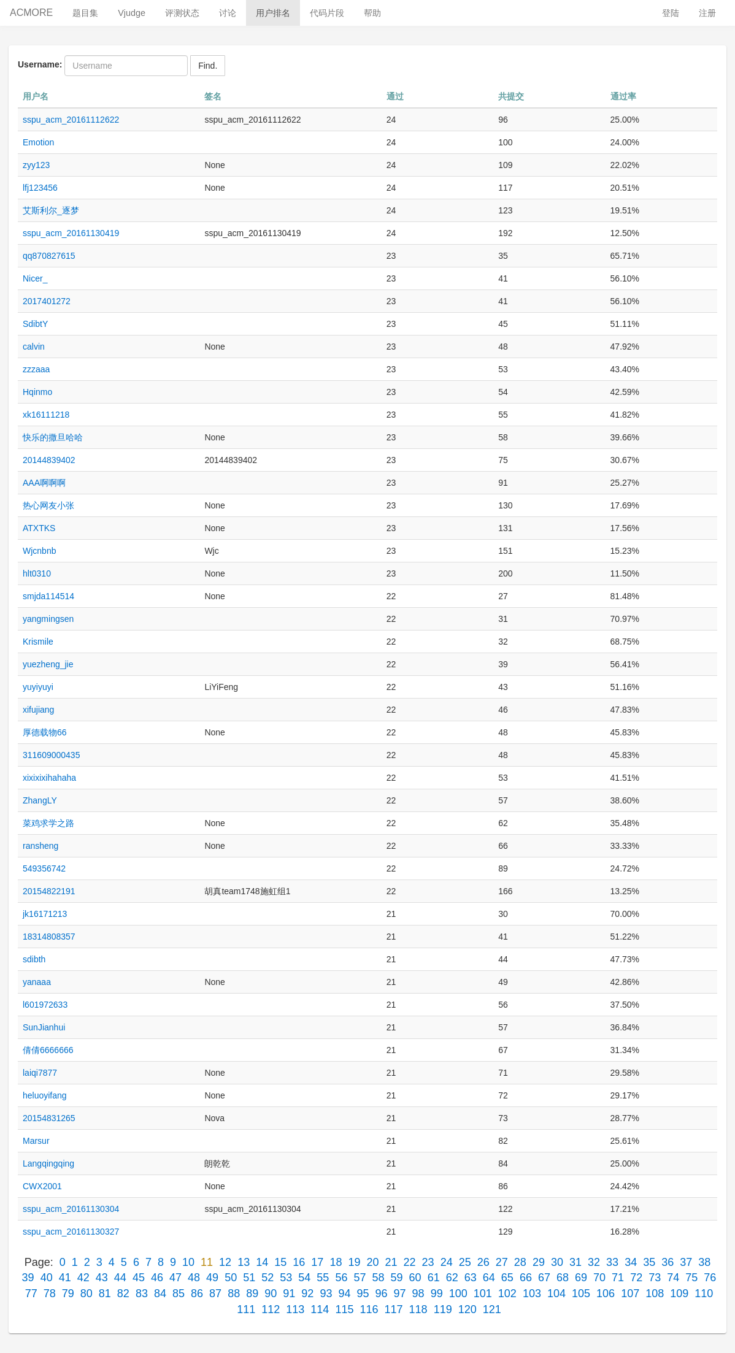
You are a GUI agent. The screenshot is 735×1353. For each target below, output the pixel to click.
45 (139, 1277)
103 (532, 1293)
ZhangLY (40, 800)
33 (612, 1262)
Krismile (38, 641)
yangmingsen (48, 619)
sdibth (34, 959)
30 (557, 1262)
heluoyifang (45, 1095)
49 (212, 1277)
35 (649, 1262)
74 (673, 1277)
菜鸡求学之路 (48, 823)
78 (50, 1293)
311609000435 (51, 755)
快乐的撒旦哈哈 (53, 437)
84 (160, 1293)
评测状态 (182, 13)
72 (636, 1277)
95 (362, 1293)
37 (686, 1262)
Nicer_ (35, 278)
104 (556, 1293)
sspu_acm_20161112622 (71, 120)
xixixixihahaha (49, 778)
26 (483, 1262)
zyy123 (36, 165)
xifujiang (38, 710)
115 (344, 1309)
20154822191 (49, 891)
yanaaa (37, 982)
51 (249, 1277)
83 (142, 1293)
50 (231, 1277)
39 (28, 1277)
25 (465, 1262)
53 (286, 1277)
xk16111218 (46, 415)
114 (319, 1309)
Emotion (38, 142)
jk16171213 (45, 914)
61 (434, 1277)
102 (507, 1293)
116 (369, 1309)
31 (575, 1262)
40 (46, 1277)
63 (470, 1277)
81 (105, 1293)
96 (381, 1293)
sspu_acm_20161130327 (71, 1231)
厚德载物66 (45, 732)
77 (31, 1293)
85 (178, 1293)
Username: (40, 64)
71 (618, 1277)
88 (234, 1293)
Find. (207, 66)
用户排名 (273, 13)
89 (252, 1293)
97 (400, 1293)
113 (295, 1309)
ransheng (40, 846)
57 (359, 1277)
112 (270, 1309)
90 (270, 1293)
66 (526, 1277)
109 (679, 1293)
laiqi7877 (40, 1073)
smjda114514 (48, 596)
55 (323, 1277)
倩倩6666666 (48, 1050)
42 (83, 1277)
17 (317, 1262)
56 (341, 1277)
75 (691, 1277)
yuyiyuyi (38, 687)
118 (418, 1309)
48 (194, 1277)
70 (599, 1277)
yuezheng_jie (48, 664)
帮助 (372, 13)
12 (225, 1262)
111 (246, 1309)
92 (307, 1293)
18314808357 (49, 936)
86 (197, 1293)
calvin (34, 346)
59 (397, 1277)
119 (443, 1309)
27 (502, 1262)
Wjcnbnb (39, 551)
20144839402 (49, 460)
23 (428, 1262)
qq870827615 (49, 256)
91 (289, 1293)
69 (581, 1277)
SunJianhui (44, 1027)
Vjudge (131, 13)
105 (581, 1293)
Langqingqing (48, 1163)
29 (539, 1262)
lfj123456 (40, 188)
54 (304, 1277)
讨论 (227, 13)
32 (594, 1262)
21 (391, 1262)
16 (299, 1262)
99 (437, 1293)
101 (483, 1293)
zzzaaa (36, 369)
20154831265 (49, 1118)
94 (344, 1293)
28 (520, 1262)
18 (335, 1262)
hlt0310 (37, 573)
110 (704, 1293)
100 (458, 1293)
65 (507, 1277)
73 (654, 1277)
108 (654, 1293)
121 (492, 1309)
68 (562, 1277)
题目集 (85, 13)
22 (410, 1262)
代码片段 (327, 13)
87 (215, 1293)
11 (207, 1262)
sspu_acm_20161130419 (71, 233)
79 (68, 1293)
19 (354, 1262)
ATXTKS (39, 528)
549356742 (44, 868)
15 (280, 1262)
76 (710, 1277)
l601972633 (45, 1005)
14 (262, 1262)
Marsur (36, 1141)
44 (120, 1277)
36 (667, 1262)
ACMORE (31, 12)
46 (157, 1277)
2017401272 (47, 301)
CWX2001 (42, 1186)
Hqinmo (37, 392)
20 (372, 1262)
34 (631, 1262)
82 (123, 1293)
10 (188, 1262)
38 (704, 1262)
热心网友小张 (48, 505)
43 (102, 1277)
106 (605, 1293)
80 (86, 1293)
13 (243, 1262)
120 (467, 1309)
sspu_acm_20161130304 (71, 1209)
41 (65, 1277)
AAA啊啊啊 (44, 483)
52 (267, 1277)
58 (378, 1277)
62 (452, 1277)
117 (394, 1309)
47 (175, 1277)
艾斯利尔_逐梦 (51, 210)
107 (630, 1293)
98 (418, 1293)
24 (447, 1262)
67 (544, 1277)
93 (326, 1293)
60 (415, 1277)
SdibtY (35, 324)
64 (489, 1277)
